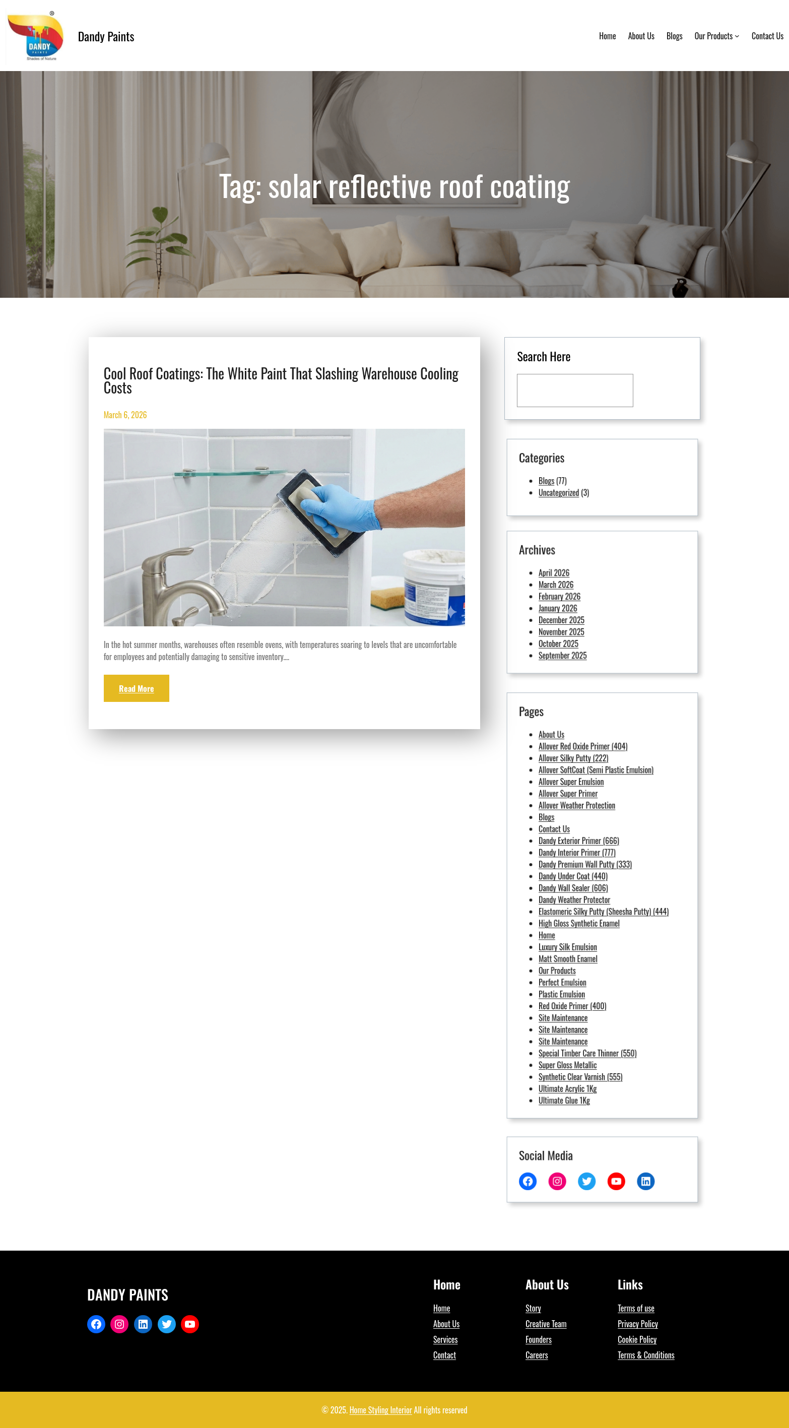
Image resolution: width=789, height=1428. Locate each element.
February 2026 (583, 599)
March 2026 (581, 594)
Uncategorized (582, 484)
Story (533, 1308)
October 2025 (582, 621)
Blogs (576, 479)
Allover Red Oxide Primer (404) (593, 831)
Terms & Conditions (646, 1355)
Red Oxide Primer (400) (589, 952)
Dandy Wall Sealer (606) (589, 897)
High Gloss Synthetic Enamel (592, 914)
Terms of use (636, 1308)
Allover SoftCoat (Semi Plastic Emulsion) (599, 842)
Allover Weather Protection (591, 859)
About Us (579, 825)
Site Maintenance (584, 957)
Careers (536, 1355)
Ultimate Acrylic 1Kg (586, 991)
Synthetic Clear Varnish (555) (592, 985)
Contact (444, 1355)
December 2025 (583, 610)
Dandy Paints (106, 36)
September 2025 (584, 627)
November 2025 (583, 616)
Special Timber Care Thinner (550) (595, 974)
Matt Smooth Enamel (586, 930)
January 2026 (582, 605)
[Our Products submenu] (737, 35)
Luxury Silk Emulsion (586, 925)
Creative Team (546, 1324)
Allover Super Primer (587, 853)
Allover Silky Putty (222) (589, 836)
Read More (136, 688)
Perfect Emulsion (584, 941)
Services (445, 1339)
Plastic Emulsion (584, 946)
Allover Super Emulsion (588, 848)
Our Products (581, 935)
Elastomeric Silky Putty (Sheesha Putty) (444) (603, 908)
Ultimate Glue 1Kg (585, 996)
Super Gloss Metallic (586, 980)
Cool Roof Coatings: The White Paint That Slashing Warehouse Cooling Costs (281, 380)
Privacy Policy (638, 1324)
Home (576, 919)
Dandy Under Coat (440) (589, 891)
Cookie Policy (637, 1339)
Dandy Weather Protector (589, 902)
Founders (538, 1339)
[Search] (661, 390)
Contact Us (580, 870)
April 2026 (580, 588)
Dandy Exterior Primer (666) (591, 875)
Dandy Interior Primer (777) (591, 880)
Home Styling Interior (381, 1410)
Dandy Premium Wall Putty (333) (594, 886)
